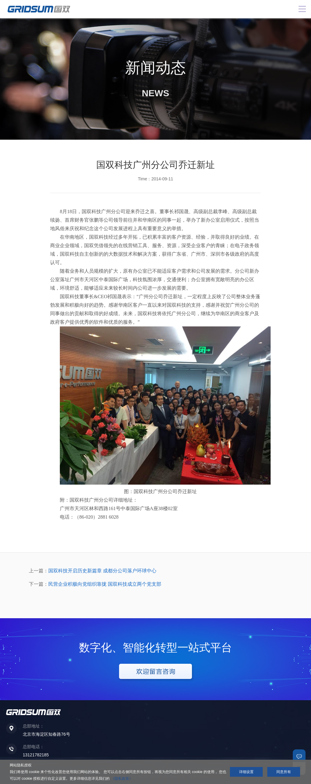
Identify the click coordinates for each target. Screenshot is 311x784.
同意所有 (283, 772)
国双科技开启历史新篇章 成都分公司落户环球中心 (102, 570)
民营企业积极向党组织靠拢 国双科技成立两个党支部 (104, 584)
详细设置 (246, 772)
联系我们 (299, 755)
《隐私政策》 (122, 778)
